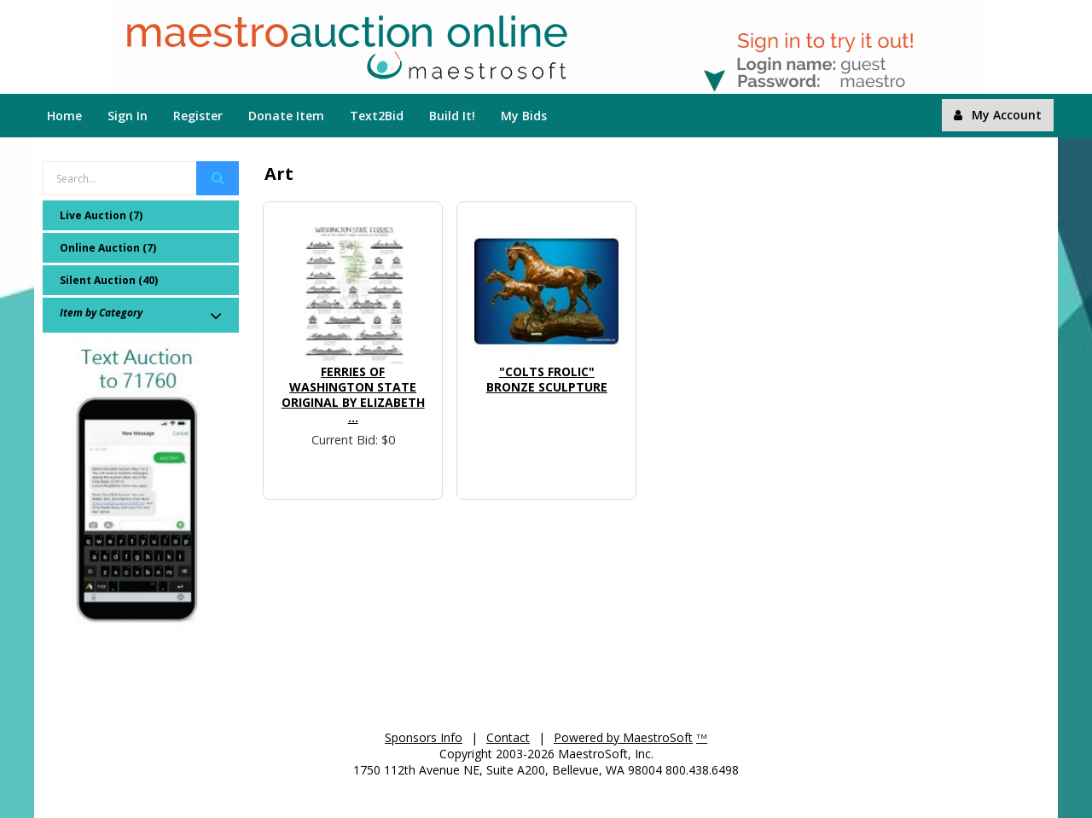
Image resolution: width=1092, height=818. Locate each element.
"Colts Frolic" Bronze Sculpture (546, 379)
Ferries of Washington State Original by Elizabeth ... (353, 394)
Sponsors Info (423, 737)
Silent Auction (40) (109, 280)
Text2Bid (377, 115)
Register (198, 115)
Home (64, 115)
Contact (508, 737)
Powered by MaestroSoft (623, 737)
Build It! (452, 115)
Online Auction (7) (108, 248)
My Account (998, 115)
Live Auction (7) (101, 215)
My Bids (524, 115)
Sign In (127, 115)
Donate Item (286, 115)
